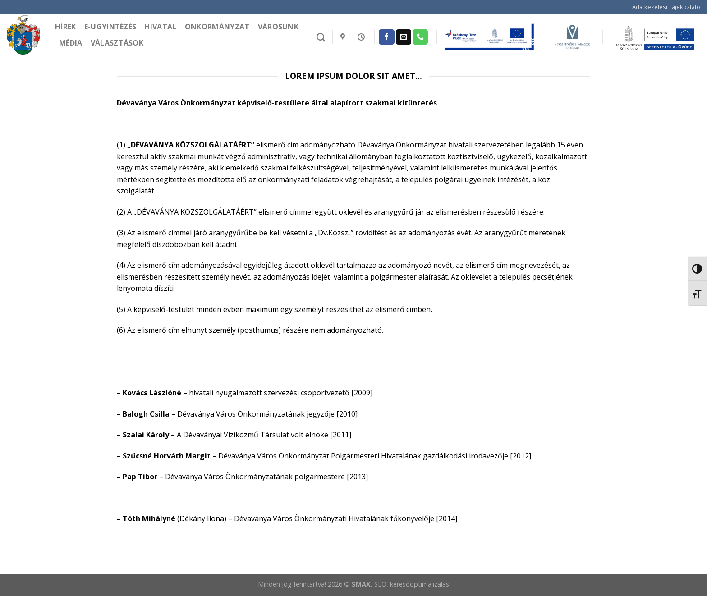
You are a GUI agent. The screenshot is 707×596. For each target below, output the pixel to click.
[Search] (321, 37)
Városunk (278, 27)
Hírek (65, 27)
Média (71, 43)
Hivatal (160, 27)
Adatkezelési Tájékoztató (666, 7)
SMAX (361, 584)
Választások (117, 43)
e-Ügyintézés (110, 27)
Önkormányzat (217, 27)
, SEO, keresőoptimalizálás (410, 584)
